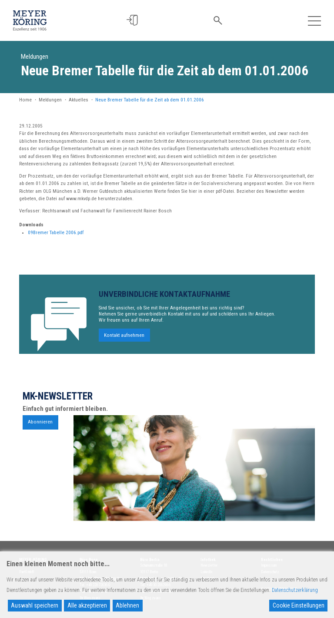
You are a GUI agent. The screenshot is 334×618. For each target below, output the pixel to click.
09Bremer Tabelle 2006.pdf (56, 232)
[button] (135, 20)
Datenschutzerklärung (295, 590)
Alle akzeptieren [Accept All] (87, 605)
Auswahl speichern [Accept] (34, 605)
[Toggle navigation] (314, 20)
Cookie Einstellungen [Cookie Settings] (298, 605)
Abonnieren (40, 425)
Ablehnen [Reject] (127, 605)
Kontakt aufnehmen (124, 338)
